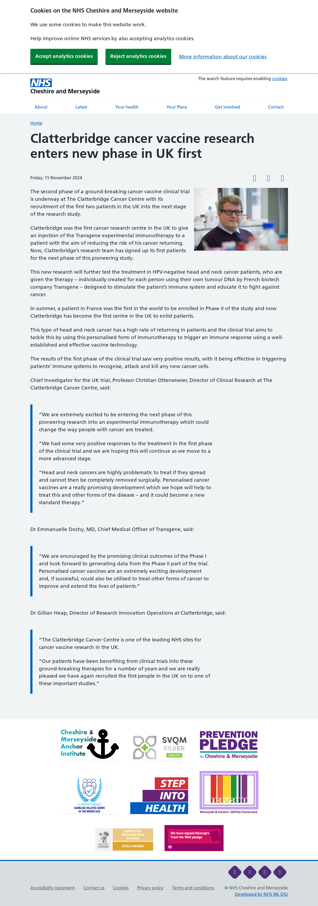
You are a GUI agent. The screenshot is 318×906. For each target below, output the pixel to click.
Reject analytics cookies (138, 56)
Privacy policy (150, 887)
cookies (279, 78)
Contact (276, 107)
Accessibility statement (52, 887)
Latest (81, 107)
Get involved (227, 107)
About (41, 107)
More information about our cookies (222, 57)
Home (36, 123)
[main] (159, 425)
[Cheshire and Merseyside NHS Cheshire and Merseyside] (65, 86)
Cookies (121, 887)
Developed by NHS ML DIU (261, 894)
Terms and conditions (193, 887)
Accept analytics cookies (64, 56)
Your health (126, 107)
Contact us (93, 887)
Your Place (176, 107)
